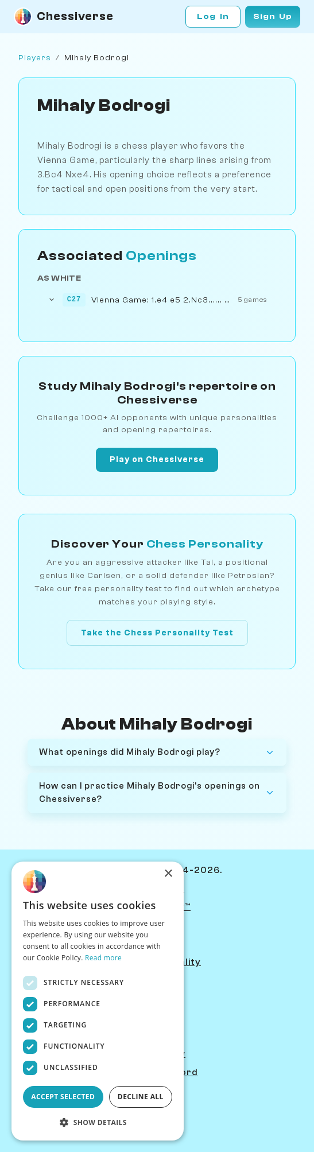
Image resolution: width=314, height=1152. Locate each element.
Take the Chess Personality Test (157, 633)
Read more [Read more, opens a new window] (103, 958)
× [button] (168, 874)
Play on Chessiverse (157, 459)
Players (34, 58)
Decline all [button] (141, 1096)
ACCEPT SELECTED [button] (63, 1096)
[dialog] (97, 1001)
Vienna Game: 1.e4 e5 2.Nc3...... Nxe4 (162, 300)
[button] (97, 1122)
